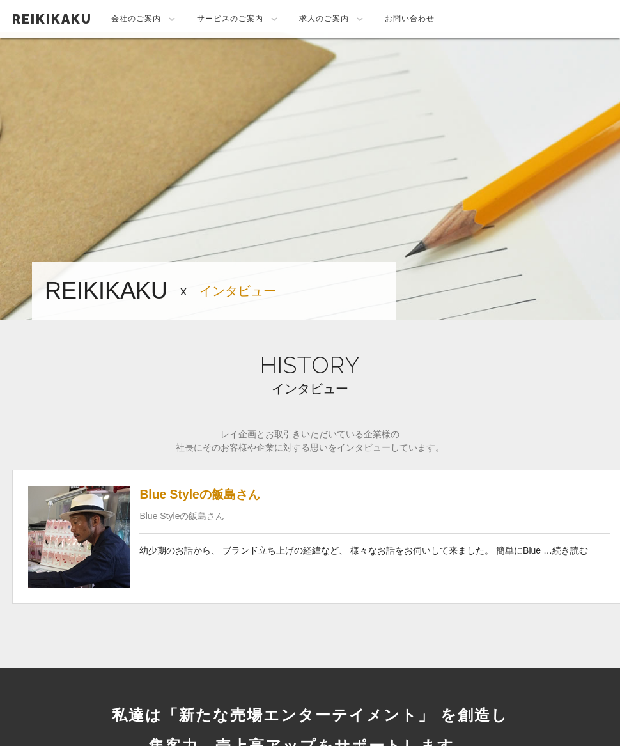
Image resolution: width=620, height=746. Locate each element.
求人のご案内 (332, 19)
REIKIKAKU (52, 19)
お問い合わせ (410, 18)
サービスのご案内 (238, 19)
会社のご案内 (144, 19)
